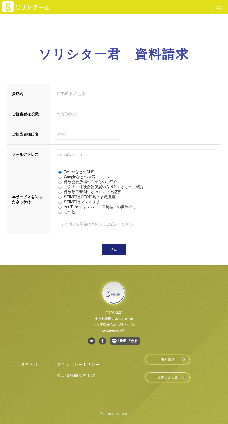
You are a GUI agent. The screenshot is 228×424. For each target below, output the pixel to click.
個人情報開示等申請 (76, 376)
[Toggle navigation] (219, 6)
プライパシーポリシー (78, 364)
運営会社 (29, 364)
